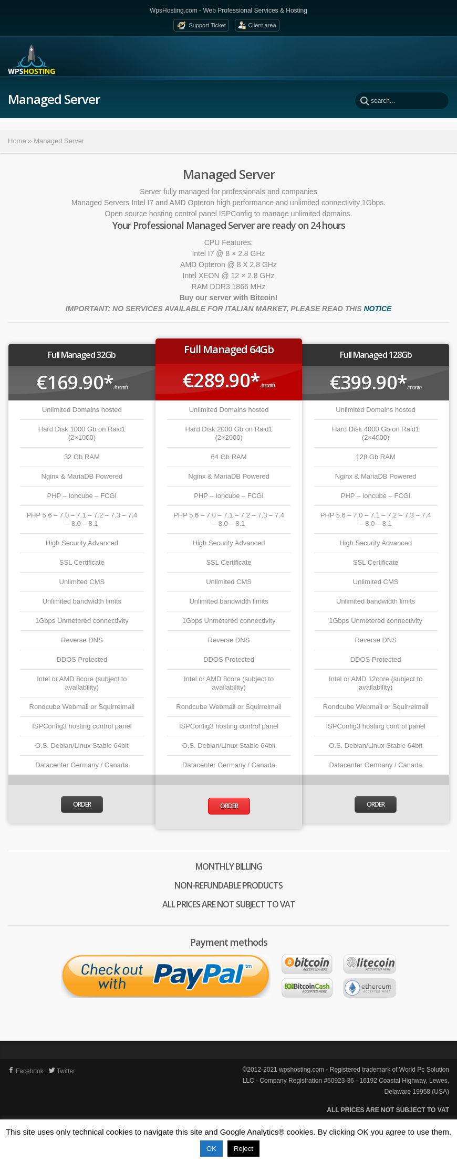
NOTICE (377, 308)
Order (82, 804)
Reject (243, 1149)
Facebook (26, 1071)
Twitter (62, 1071)
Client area (262, 25)
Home (17, 141)
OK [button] (211, 1149)
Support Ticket (207, 25)
